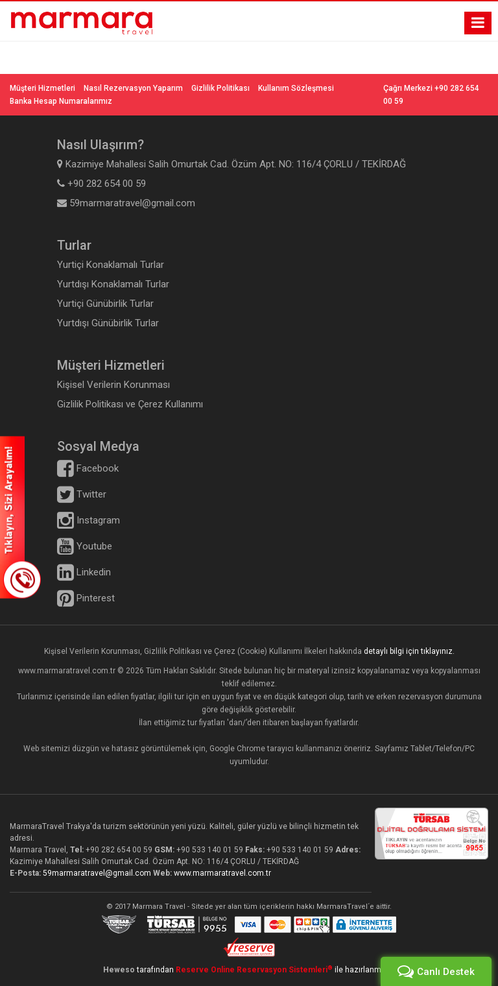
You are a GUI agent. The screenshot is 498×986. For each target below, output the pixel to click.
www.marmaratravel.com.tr (222, 873)
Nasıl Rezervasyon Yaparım (133, 88)
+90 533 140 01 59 (209, 849)
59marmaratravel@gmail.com (98, 873)
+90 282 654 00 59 (119, 849)
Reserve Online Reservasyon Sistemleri (254, 969)
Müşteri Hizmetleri (42, 88)
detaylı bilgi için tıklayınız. (409, 651)
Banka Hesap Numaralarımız (61, 101)
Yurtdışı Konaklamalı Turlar (113, 284)
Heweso (119, 969)
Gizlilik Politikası (220, 88)
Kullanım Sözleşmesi (296, 88)
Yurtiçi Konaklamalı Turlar (110, 265)
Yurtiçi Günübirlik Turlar (105, 303)
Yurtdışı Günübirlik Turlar (108, 323)
